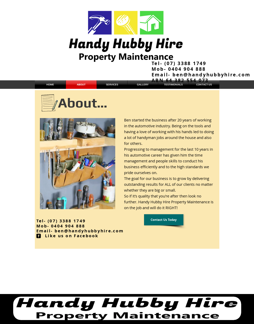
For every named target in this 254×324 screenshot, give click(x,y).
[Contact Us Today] (163, 219)
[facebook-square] (38, 236)
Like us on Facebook (72, 236)
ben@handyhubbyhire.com (89, 231)
